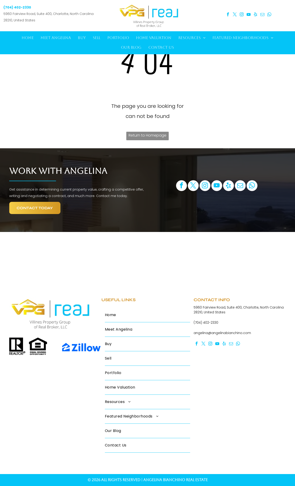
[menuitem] (27, 38)
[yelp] (256, 15)
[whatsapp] (269, 15)
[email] (263, 15)
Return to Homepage (147, 135)
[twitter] (235, 15)
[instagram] (242, 15)
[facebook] (228, 15)
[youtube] (249, 15)
